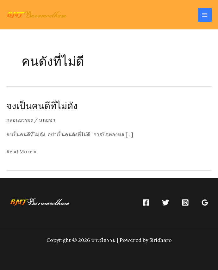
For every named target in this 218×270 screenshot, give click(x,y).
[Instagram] (185, 202)
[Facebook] (146, 202)
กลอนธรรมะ (20, 120)
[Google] (205, 202)
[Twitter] (165, 202)
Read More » (21, 151)
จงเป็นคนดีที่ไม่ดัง (43, 105)
